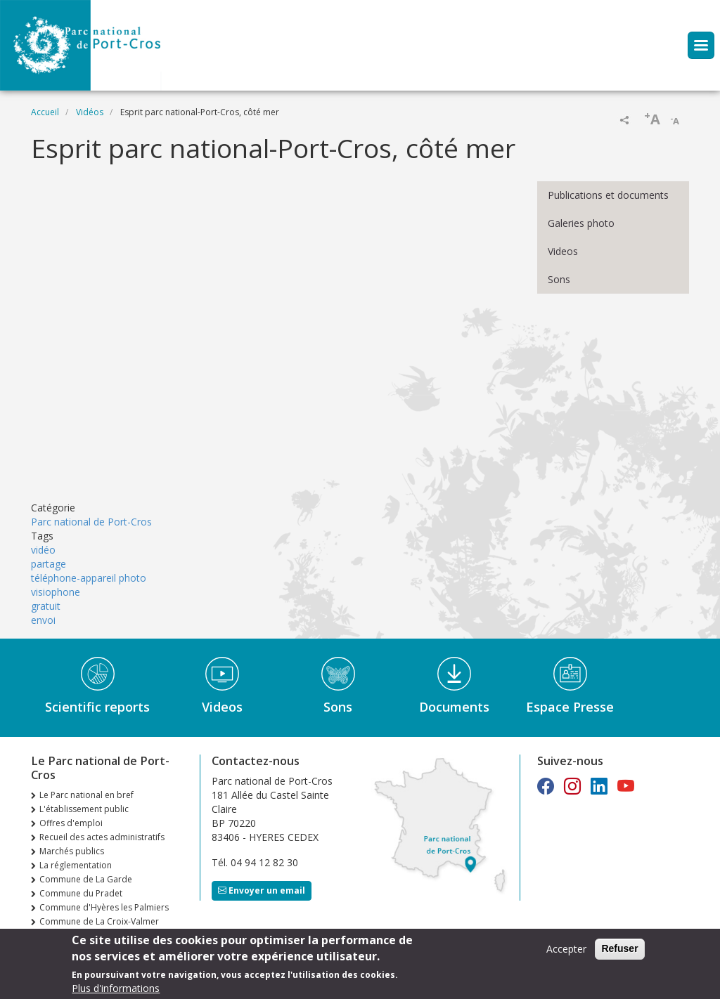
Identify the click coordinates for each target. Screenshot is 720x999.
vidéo (43, 549)
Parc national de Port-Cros (91, 521)
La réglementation (75, 865)
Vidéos (89, 112)
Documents (454, 706)
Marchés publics (71, 851)
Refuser (619, 948)
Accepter (566, 948)
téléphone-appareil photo (88, 578)
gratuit (45, 606)
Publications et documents (608, 195)
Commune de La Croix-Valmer (99, 921)
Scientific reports (97, 706)
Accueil (45, 112)
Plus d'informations (116, 988)
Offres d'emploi (71, 823)
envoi (43, 620)
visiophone (55, 592)
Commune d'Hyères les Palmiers (104, 907)
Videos (563, 251)
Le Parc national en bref (86, 795)
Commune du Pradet (80, 893)
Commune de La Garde (85, 879)
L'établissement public (84, 809)
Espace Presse (570, 706)
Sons (559, 279)
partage (48, 563)
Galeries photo (581, 223)
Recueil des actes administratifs (102, 837)
